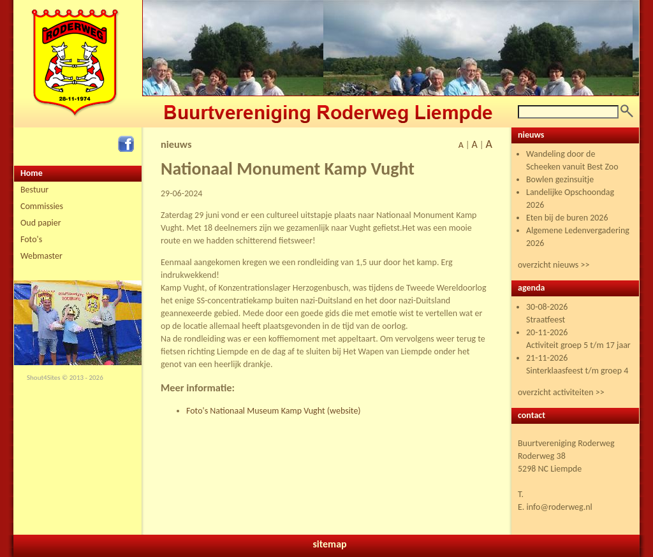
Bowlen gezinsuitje (560, 179)
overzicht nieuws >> (553, 264)
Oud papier (40, 222)
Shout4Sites (44, 377)
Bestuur (34, 189)
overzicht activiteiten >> (561, 392)
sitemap (329, 544)
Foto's (31, 239)
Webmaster (41, 255)
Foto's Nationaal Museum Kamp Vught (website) (273, 410)
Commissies (41, 206)
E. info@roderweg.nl (555, 507)
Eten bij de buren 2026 (567, 217)
